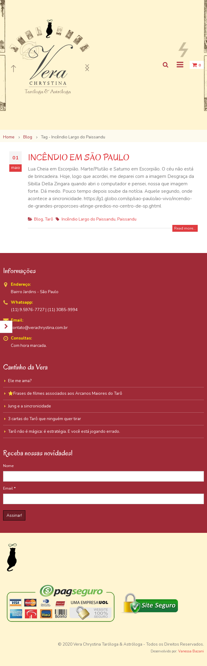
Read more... (185, 228)
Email (9, 488)
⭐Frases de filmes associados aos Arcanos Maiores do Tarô (65, 393)
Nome (8, 465)
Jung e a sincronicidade (29, 406)
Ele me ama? (20, 381)
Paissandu (126, 219)
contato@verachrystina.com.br (39, 328)
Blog (38, 219)
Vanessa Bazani (191, 651)
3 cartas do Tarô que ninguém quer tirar (44, 419)
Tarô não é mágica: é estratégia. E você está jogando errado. (64, 431)
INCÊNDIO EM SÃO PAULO (78, 157)
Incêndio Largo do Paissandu (88, 219)
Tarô (49, 219)
